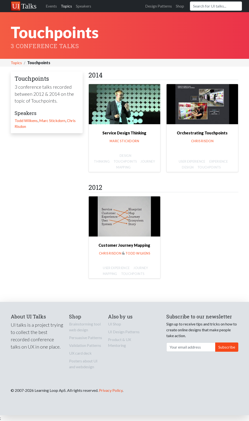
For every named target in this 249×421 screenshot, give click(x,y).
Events (51, 6)
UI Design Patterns (124, 331)
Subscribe (226, 347)
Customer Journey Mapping (124, 245)
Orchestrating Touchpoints (202, 133)
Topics (66, 6)
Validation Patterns (85, 345)
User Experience (192, 161)
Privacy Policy (111, 390)
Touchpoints (125, 161)
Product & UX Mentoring (119, 342)
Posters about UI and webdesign (83, 364)
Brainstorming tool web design (85, 327)
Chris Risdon (202, 141)
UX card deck (80, 353)
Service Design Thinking (124, 133)
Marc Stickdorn (52, 120)
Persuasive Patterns (85, 337)
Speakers (83, 6)
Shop (180, 6)
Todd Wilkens (26, 120)
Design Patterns (158, 6)
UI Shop (114, 324)
